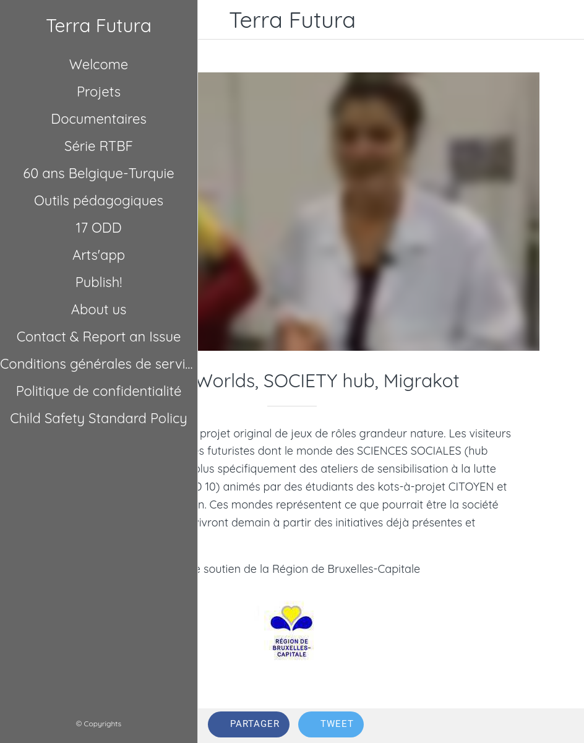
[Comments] (559, 726)
